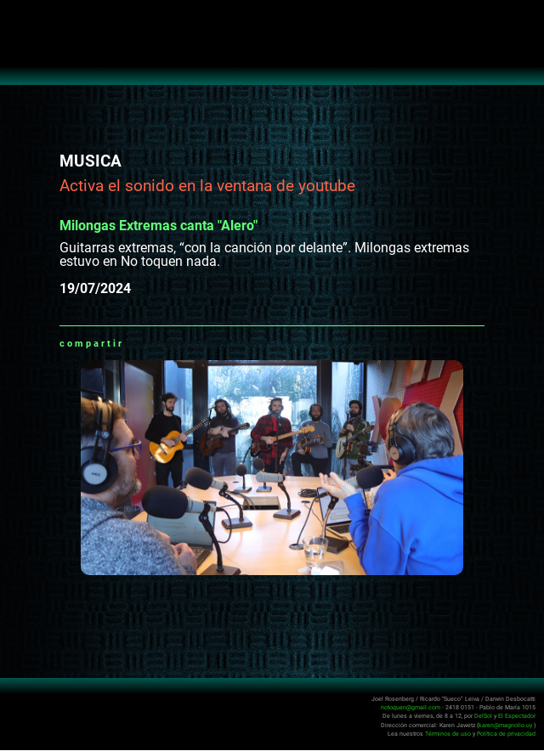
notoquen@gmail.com (410, 707)
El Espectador (517, 716)
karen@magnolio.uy (505, 725)
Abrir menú (21, 22)
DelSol (483, 716)
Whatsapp (136, 343)
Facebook (158, 343)
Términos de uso (448, 733)
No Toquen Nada (272, 51)
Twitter (179, 343)
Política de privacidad (506, 733)
